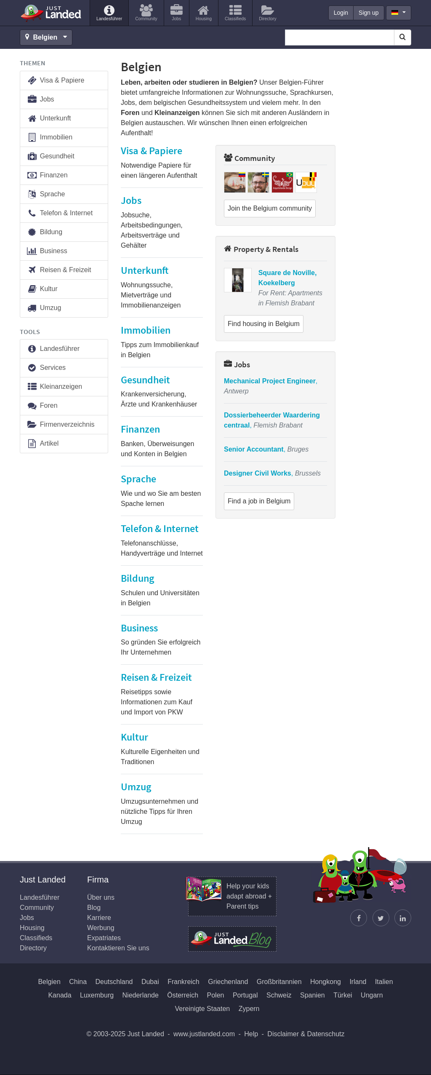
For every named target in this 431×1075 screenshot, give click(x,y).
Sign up (368, 12)
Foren (42, 405)
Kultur (42, 289)
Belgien (49, 981)
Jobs (237, 364)
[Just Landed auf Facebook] (358, 917)
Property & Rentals (261, 249)
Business (47, 251)
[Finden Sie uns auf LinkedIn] (402, 917)
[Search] (402, 37)
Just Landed (51, 13)
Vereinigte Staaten (202, 1008)
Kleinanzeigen (54, 386)
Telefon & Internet (60, 213)
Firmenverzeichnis (61, 424)
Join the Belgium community (270, 208)
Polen (215, 995)
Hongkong (325, 981)
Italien (384, 981)
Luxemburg (97, 995)
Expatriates (104, 937)
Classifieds (36, 937)
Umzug (44, 308)
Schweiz (279, 995)
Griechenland (228, 981)
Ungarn (372, 995)
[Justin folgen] (380, 917)
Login (341, 12)
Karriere (99, 917)
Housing (32, 927)
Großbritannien (279, 981)
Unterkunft (49, 118)
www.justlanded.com (204, 1034)
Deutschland (114, 981)
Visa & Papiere (55, 80)
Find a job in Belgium (259, 501)
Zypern (249, 1008)
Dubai (150, 981)
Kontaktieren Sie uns (118, 948)
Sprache (46, 194)
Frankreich (184, 981)
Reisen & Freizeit (59, 270)
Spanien (312, 995)
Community (249, 158)
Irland (357, 981)
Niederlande (140, 995)
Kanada (59, 995)
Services (46, 368)
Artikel (43, 443)
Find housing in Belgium (264, 323)
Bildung (44, 232)
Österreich (182, 995)
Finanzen (47, 175)
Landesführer (53, 349)
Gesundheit (50, 156)
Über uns (100, 897)
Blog (94, 907)
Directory (33, 948)
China (78, 981)
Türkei (342, 995)
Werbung (100, 927)
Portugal (245, 995)
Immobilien (49, 137)
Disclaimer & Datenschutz (305, 1034)
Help (251, 1034)
